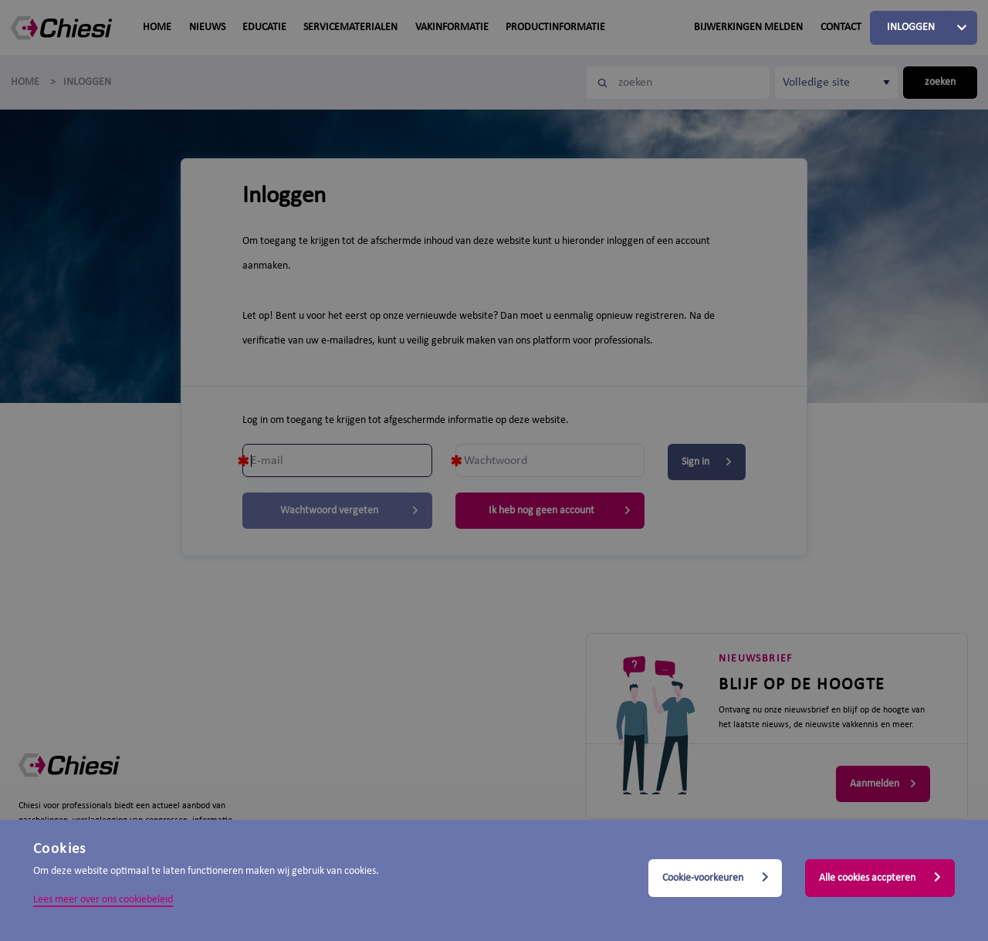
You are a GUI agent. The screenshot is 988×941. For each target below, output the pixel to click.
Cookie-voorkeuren (715, 878)
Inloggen (911, 27)
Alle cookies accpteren (880, 878)
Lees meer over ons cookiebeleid (103, 899)
